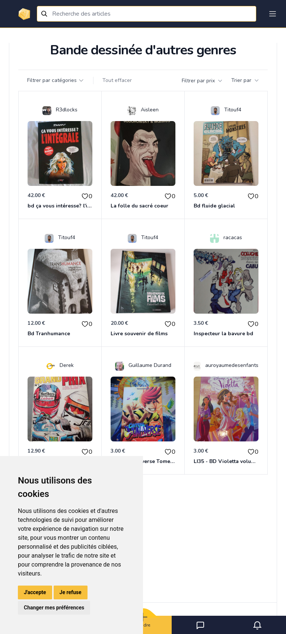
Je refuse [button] (71, 592)
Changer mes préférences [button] (54, 608)
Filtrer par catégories (55, 80)
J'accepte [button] (35, 592)
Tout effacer (117, 80)
